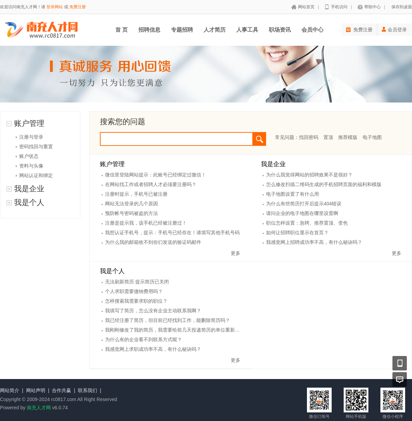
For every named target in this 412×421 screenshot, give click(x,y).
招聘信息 (149, 30)
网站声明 (35, 390)
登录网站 (54, 6)
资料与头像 (31, 166)
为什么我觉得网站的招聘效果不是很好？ (309, 174)
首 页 (121, 30)
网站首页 (306, 6)
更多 (235, 253)
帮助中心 (372, 6)
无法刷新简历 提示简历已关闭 (137, 281)
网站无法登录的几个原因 (131, 203)
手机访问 (339, 6)
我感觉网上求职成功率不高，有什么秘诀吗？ (153, 349)
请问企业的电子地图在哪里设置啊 (302, 213)
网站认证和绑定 (36, 175)
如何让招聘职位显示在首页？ (297, 232)
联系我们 (87, 390)
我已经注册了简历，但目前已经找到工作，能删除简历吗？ (167, 320)
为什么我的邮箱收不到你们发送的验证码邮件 (153, 242)
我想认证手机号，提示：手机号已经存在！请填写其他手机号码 (172, 232)
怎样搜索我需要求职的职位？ (136, 301)
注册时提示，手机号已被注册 (136, 194)
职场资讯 (280, 30)
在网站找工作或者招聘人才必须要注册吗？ (150, 184)
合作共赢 (61, 390)
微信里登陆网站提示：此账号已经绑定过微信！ (155, 174)
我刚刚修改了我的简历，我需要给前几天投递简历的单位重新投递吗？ (179, 330)
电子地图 (372, 137)
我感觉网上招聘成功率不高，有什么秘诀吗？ (314, 242)
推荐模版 (347, 137)
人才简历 (215, 30)
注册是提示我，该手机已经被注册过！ (146, 223)
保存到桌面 (401, 6)
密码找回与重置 (36, 146)
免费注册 (77, 6)
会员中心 (312, 30)
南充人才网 (39, 407)
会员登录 (394, 29)
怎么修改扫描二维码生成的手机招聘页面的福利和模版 (323, 184)
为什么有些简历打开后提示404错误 (303, 203)
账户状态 (28, 156)
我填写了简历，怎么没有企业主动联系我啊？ (153, 310)
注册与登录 (31, 137)
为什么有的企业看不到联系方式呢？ (143, 339)
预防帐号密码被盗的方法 (131, 213)
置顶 (328, 137)
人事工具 (247, 30)
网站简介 (9, 390)
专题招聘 (182, 30)
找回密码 (308, 137)
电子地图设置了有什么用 (292, 194)
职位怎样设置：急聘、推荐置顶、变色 (307, 223)
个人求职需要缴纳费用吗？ (134, 291)
